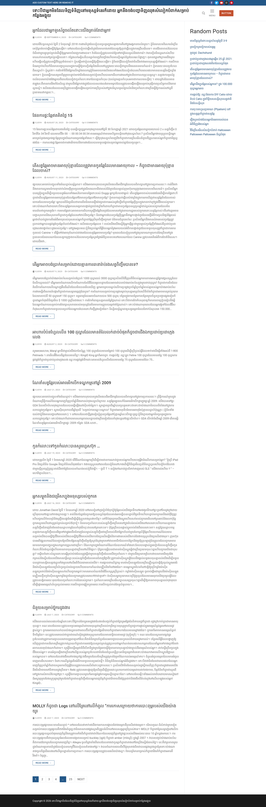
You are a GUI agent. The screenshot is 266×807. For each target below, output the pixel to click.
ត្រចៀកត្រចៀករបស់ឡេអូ (202, 46)
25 (70, 779)
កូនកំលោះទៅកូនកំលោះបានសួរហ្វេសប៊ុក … (66, 446)
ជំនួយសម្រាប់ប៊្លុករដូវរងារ (51, 607)
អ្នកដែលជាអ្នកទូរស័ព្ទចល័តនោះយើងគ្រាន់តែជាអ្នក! (71, 30)
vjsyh (37, 37)
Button (226, 13)
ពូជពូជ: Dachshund (201, 52)
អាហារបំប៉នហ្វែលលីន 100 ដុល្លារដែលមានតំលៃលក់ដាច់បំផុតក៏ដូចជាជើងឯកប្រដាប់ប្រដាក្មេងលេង (103, 334)
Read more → (43, 99)
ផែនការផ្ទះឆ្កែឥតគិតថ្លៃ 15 (52, 115)
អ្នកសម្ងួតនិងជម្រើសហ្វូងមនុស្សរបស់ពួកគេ (65, 496)
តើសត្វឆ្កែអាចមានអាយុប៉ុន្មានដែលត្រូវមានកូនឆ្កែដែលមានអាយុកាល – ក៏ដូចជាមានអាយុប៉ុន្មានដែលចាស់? (103, 168)
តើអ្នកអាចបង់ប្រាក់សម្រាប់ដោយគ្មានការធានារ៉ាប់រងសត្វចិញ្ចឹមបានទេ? (85, 264)
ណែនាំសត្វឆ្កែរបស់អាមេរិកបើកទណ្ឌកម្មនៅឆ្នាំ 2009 (72, 382)
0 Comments (93, 37)
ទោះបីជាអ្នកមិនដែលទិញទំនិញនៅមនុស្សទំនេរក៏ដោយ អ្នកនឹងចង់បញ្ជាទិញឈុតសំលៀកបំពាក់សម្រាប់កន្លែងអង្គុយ (111, 13)
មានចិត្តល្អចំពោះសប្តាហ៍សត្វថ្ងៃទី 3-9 (208, 40)
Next (81, 779)
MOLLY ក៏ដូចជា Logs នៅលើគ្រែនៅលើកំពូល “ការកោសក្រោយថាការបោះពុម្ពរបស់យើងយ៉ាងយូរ (104, 708)
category (75, 37)
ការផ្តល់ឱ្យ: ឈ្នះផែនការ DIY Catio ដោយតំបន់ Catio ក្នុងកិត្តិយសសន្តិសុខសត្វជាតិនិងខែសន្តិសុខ (211, 99)
